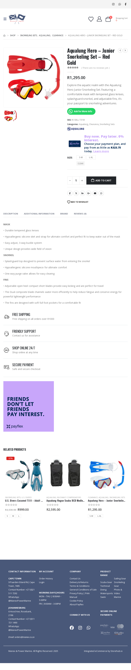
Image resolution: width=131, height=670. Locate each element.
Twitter (76, 193)
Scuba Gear (106, 582)
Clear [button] (80, 163)
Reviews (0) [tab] (80, 213)
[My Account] (99, 19)
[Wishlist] (91, 19)
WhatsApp (120, 4)
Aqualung (83, 124)
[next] (125, 50)
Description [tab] (10, 213)
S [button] (7, 516)
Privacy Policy (76, 593)
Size (69, 157)
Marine (117, 597)
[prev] (120, 50)
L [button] (18, 516)
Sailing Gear (120, 578)
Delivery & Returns (79, 582)
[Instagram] (113, 4)
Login (41, 582)
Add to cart (103, 180)
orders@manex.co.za (24, 637)
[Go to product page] (24, 474)
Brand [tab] (64, 213)
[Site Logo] (17, 19)
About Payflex (77, 604)
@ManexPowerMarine (19, 600)
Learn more (101, 151)
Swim (103, 597)
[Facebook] (125, 4)
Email (95, 193)
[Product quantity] (76, 180)
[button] (6, 19)
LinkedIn (82, 193)
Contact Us (75, 578)
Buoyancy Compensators (69, 497)
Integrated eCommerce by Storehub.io (103, 651)
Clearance (94, 124)
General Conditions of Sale (83, 589)
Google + (88, 193)
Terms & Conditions (80, 586)
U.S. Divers (26, 497)
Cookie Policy (76, 600)
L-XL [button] (91, 157)
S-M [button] (81, 157)
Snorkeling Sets (107, 124)
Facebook (70, 193)
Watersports (106, 593)
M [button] (13, 516)
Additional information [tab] (39, 213)
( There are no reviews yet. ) (95, 67)
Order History (46, 578)
